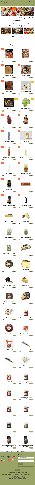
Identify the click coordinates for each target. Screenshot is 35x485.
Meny (2, 5)
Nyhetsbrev (27, 472)
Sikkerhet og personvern (20, 472)
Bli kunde (11, 451)
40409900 (21, 474)
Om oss (15, 451)
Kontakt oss (27, 451)
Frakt (7, 472)
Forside (7, 451)
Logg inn (22, 451)
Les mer (20, 480)
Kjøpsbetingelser (12, 472)
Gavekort (18, 451)
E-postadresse (20, 456)
